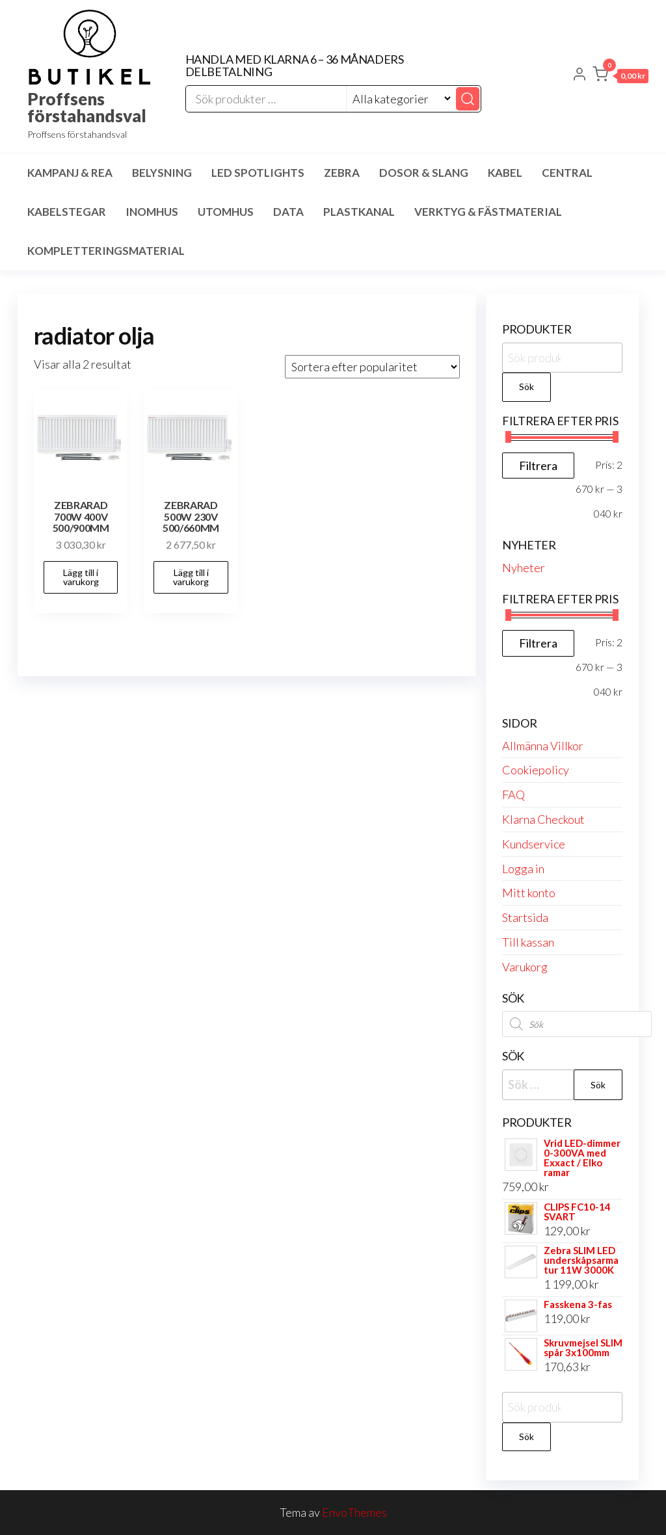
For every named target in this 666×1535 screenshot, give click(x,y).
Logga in (523, 868)
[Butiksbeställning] (372, 366)
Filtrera (538, 465)
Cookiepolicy (535, 770)
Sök (526, 386)
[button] (620, 76)
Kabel (505, 172)
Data (288, 211)
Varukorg (525, 967)
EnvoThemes (354, 1512)
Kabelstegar (66, 211)
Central (567, 172)
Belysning (162, 172)
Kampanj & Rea (70, 172)
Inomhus (152, 211)
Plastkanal (359, 211)
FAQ (513, 794)
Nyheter (523, 567)
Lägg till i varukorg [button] (81, 577)
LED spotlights (257, 172)
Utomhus (226, 211)
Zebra (342, 172)
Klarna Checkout (543, 819)
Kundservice (533, 844)
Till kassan (528, 942)
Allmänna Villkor (542, 746)
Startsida (525, 917)
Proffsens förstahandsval (86, 107)
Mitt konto (528, 893)
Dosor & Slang (423, 172)
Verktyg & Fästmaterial (488, 211)
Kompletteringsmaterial (106, 250)
